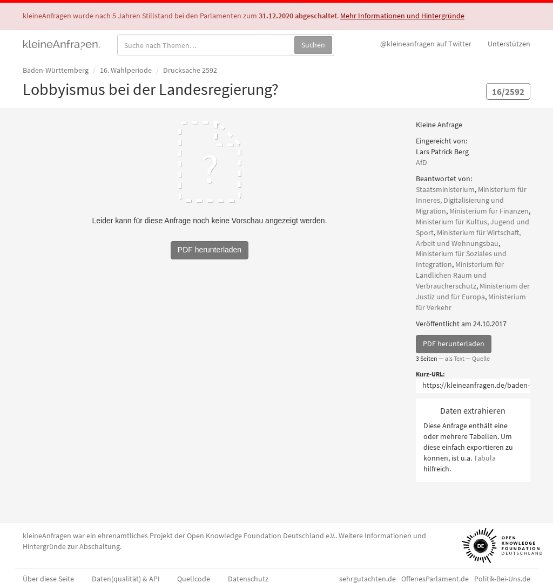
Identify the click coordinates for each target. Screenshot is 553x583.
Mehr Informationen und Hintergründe (402, 15)
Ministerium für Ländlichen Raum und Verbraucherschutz (460, 275)
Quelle (481, 358)
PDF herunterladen (453, 343)
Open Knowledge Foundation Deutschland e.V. (261, 535)
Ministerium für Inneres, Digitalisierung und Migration (471, 200)
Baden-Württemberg (56, 70)
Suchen (313, 45)
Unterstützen (509, 44)
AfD (421, 162)
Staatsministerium (445, 189)
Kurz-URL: (430, 374)
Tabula (485, 458)
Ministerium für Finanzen (489, 211)
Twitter (425, 44)
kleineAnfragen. (62, 43)
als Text (454, 358)
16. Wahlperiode (126, 70)
